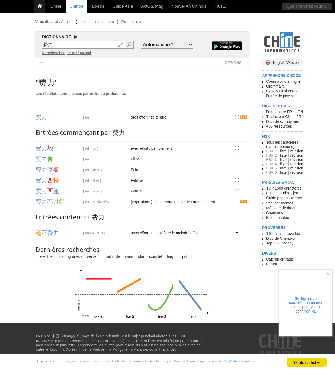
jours (129, 256)
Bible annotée (277, 217)
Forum (271, 264)
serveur (93, 256)
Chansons (274, 213)
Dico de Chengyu (280, 238)
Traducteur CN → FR (283, 117)
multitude (112, 256)
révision (296, 151)
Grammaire (275, 86)
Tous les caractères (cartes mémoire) (282, 144)
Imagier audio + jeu (282, 193)
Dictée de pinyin (279, 96)
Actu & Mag (152, 6)
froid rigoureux (70, 256)
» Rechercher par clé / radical (66, 53)
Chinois (77, 6)
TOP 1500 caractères (284, 188)
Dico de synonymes (282, 121)
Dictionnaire (131, 21)
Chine (56, 6)
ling (170, 256)
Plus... (220, 6)
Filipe (135, 159)
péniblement (161, 148)
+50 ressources (279, 126)
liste (283, 151)
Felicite (137, 180)
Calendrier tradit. (280, 259)
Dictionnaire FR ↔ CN (284, 112)
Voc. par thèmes (279, 203)
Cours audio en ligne (283, 81)
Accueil (67, 21)
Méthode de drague (282, 208)
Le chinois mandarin (97, 21)
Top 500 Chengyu (281, 243)
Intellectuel (44, 256)
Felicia (136, 191)
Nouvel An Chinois (189, 6)
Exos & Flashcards (281, 91)
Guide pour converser (284, 198)
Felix (135, 170)
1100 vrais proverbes (283, 233)
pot (184, 256)
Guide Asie (123, 6)
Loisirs (98, 6)
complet (155, 256)
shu (141, 256)
